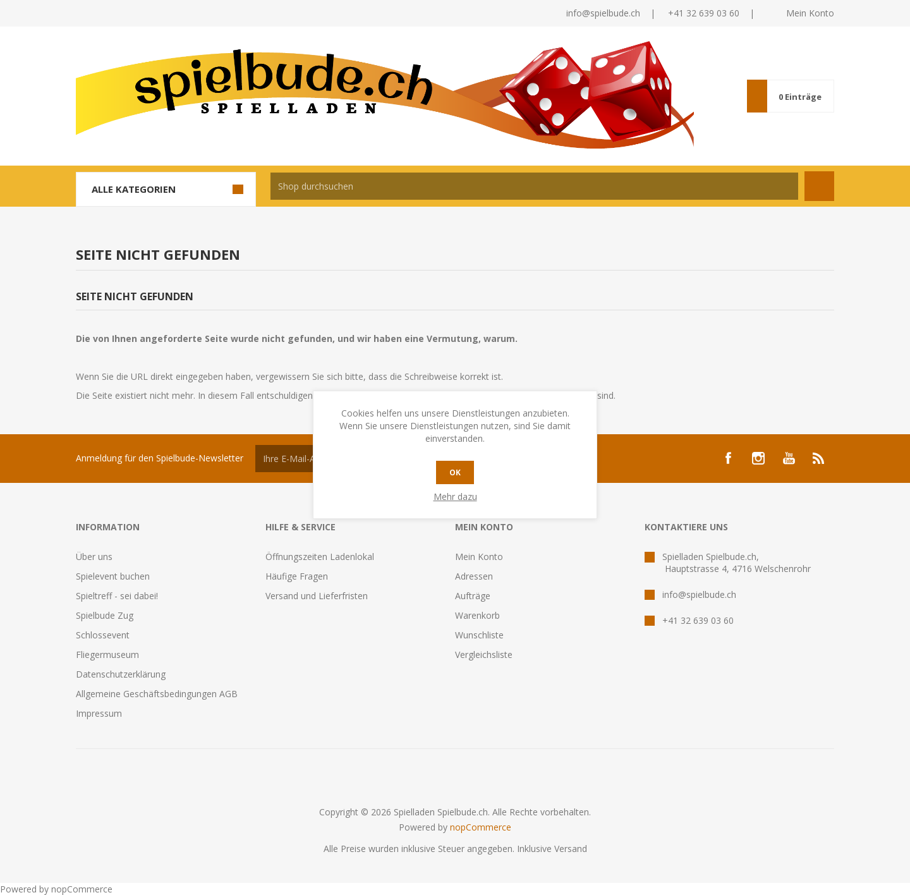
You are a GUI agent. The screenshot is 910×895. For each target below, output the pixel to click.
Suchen (819, 186)
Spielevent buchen (113, 576)
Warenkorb (477, 615)
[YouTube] (789, 458)
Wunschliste (479, 635)
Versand (570, 849)
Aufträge (472, 596)
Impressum (99, 713)
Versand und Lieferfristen (316, 596)
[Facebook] (728, 458)
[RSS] (819, 458)
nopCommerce (480, 827)
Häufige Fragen (296, 576)
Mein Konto (810, 13)
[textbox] (534, 186)
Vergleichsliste (484, 654)
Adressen (474, 576)
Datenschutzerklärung (121, 674)
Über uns (94, 557)
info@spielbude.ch (603, 13)
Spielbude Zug (104, 615)
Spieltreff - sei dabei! (117, 596)
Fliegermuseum (107, 654)
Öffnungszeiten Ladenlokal (319, 557)
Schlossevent (103, 635)
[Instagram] (758, 458)
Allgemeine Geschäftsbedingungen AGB (157, 694)
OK (455, 472)
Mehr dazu (455, 496)
